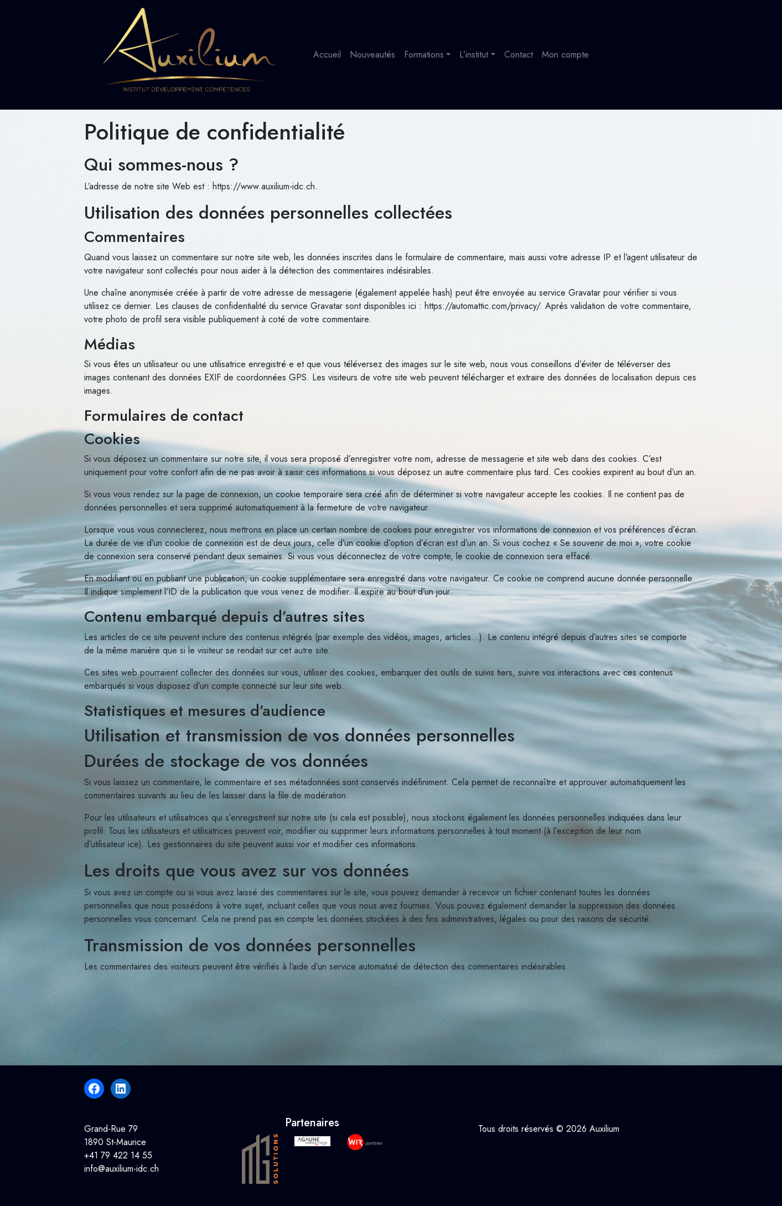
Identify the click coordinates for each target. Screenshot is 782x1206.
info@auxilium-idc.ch (121, 1168)
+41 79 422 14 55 (118, 1155)
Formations (424, 54)
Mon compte (565, 54)
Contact (518, 54)
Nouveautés (372, 54)
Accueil (327, 54)
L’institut (473, 54)
